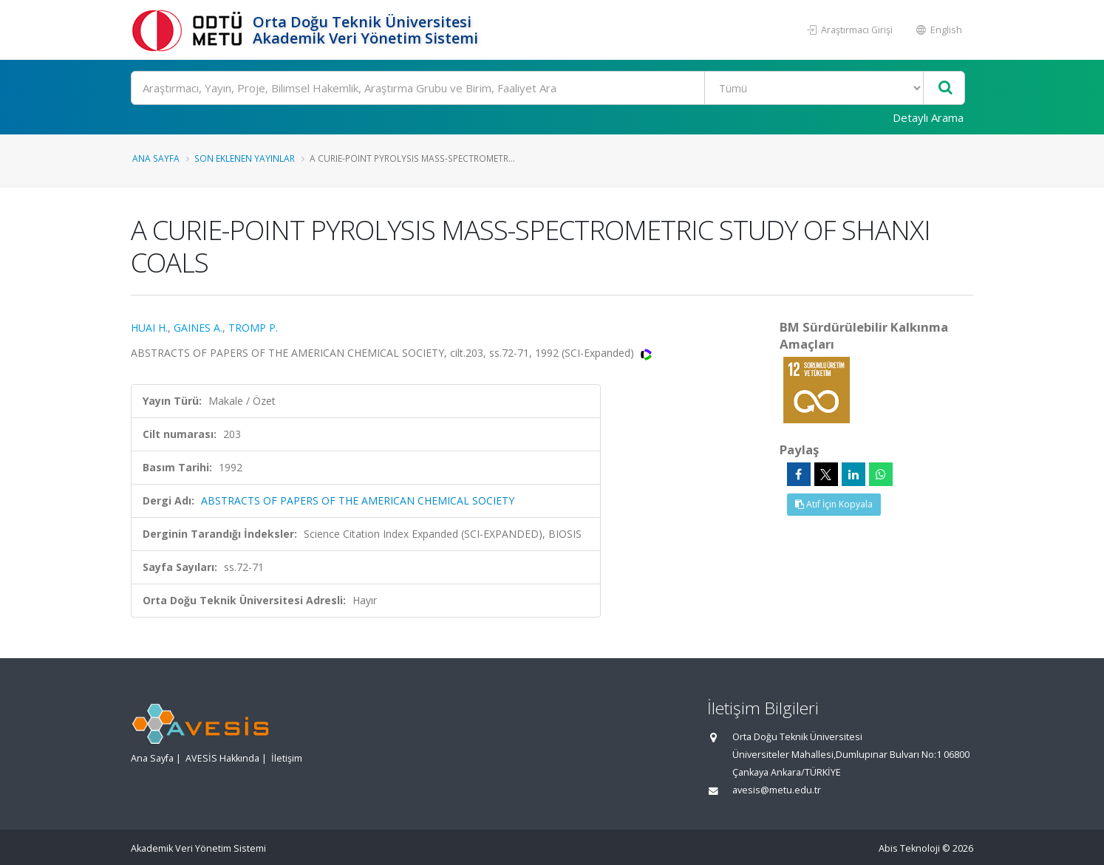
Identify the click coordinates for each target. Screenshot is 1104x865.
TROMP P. (253, 328)
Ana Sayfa (156, 158)
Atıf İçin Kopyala (834, 504)
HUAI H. (149, 328)
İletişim (286, 758)
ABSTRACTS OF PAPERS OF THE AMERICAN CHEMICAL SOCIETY (357, 500)
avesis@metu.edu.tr (776, 790)
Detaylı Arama (928, 117)
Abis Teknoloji (909, 848)
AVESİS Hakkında (222, 758)
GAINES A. (198, 328)
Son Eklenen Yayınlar (244, 158)
